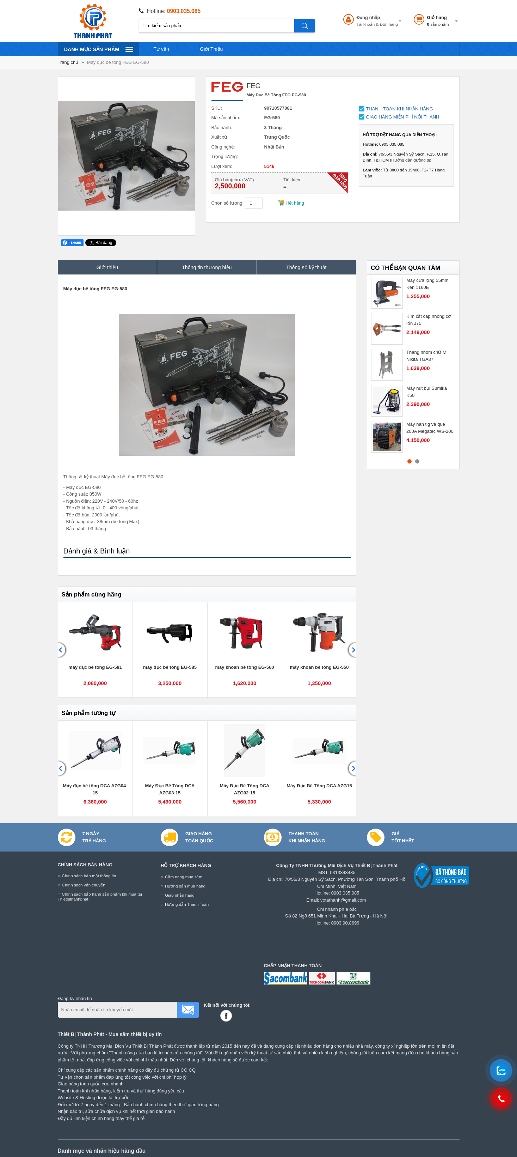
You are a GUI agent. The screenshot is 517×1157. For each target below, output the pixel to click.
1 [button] (409, 461)
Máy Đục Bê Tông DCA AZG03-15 (170, 789)
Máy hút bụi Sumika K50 (426, 392)
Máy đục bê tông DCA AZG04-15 (95, 789)
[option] (95, 650)
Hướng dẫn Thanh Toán (187, 904)
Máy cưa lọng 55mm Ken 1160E (427, 284)
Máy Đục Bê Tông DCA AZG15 (319, 785)
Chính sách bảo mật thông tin (89, 875)
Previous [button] (62, 650)
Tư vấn (161, 49)
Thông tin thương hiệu (207, 267)
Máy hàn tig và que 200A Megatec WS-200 (430, 428)
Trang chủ (68, 62)
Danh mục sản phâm (98, 49)
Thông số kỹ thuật (306, 267)
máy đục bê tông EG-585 (170, 667)
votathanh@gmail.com (343, 900)
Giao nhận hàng (180, 895)
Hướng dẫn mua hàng (185, 886)
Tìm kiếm (304, 25)
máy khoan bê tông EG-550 (319, 667)
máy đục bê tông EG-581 (95, 667)
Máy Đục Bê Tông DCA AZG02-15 (245, 789)
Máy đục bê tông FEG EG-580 (118, 62)
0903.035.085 (184, 11)
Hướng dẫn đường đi (410, 160)
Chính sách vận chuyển (83, 885)
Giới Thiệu (211, 49)
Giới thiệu (107, 267)
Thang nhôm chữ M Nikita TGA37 (426, 356)
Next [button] (351, 650)
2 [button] (417, 461)
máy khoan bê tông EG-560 (244, 667)
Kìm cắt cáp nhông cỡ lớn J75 (428, 320)
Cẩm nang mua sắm (183, 876)
